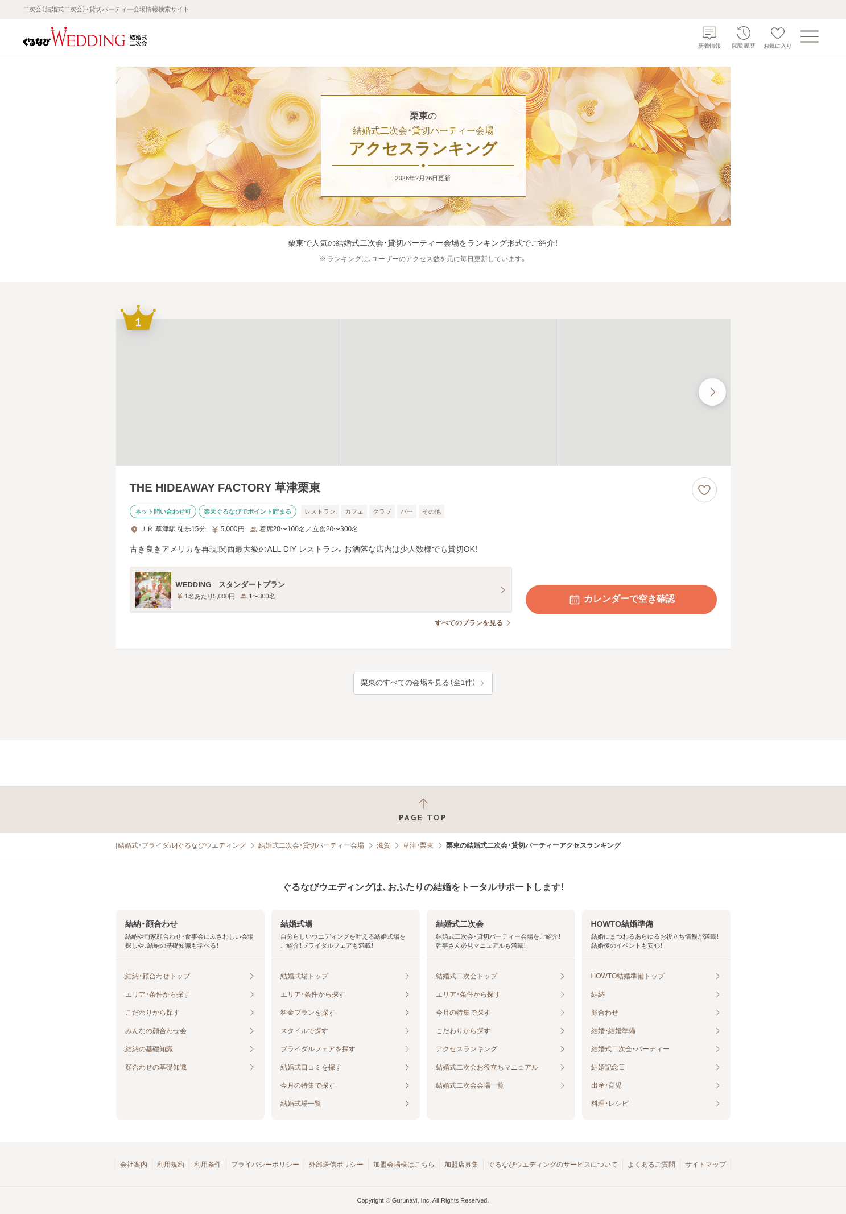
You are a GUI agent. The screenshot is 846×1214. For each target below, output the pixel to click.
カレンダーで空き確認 (621, 599)
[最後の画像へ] (712, 392)
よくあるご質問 (651, 1164)
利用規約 (170, 1164)
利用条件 (207, 1164)
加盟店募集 (461, 1164)
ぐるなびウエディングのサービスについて (553, 1164)
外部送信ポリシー (336, 1164)
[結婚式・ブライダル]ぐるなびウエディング (181, 845)
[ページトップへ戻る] (423, 810)
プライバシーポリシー (265, 1164)
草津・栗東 (418, 845)
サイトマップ (705, 1164)
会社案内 (133, 1164)
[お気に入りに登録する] (704, 489)
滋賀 (383, 845)
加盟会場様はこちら (404, 1164)
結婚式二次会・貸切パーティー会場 (311, 845)
